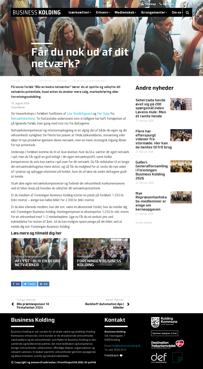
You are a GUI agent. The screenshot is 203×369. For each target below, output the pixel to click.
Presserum (45, 81)
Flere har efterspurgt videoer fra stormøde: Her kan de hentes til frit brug (154, 139)
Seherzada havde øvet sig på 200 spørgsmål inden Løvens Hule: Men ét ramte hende (151, 108)
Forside (16, 81)
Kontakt (166, 4)
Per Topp (103, 113)
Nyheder (62, 81)
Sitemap (148, 4)
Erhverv (103, 12)
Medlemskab (125, 12)
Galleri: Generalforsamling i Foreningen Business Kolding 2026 (152, 170)
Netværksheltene (23, 118)
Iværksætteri (80, 12)
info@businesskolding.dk (126, 346)
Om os (177, 12)
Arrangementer (154, 12)
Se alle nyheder (144, 222)
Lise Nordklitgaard (79, 113)
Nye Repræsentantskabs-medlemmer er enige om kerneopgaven (151, 201)
